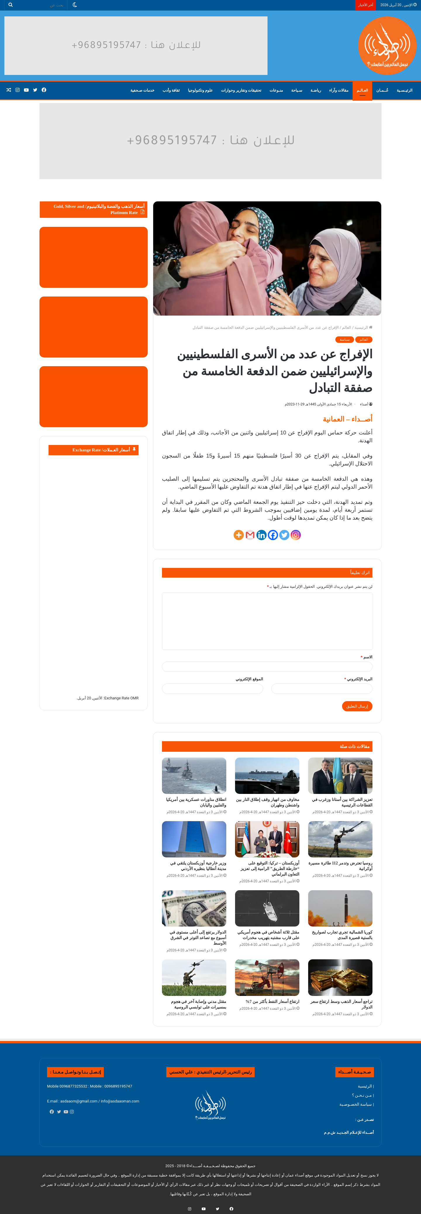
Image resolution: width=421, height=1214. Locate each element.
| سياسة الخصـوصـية (356, 1104)
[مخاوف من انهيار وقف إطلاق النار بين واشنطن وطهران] (267, 776)
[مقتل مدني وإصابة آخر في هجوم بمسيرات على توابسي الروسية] (194, 977)
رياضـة (315, 90)
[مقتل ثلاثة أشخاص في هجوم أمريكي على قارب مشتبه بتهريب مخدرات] (267, 908)
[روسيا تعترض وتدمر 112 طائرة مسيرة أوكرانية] (340, 839)
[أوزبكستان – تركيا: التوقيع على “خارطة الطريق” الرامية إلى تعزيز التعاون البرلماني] (267, 839)
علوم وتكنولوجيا (200, 90)
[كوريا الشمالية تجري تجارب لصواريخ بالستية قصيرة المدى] (340, 908)
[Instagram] (296, 535)
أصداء (364, 404)
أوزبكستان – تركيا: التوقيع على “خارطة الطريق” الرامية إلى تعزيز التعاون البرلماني (270, 868)
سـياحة (296, 90)
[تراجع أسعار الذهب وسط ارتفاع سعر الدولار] (340, 977)
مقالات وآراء (338, 90)
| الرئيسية (366, 1086)
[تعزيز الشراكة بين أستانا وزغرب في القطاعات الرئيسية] (340, 776)
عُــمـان (382, 90)
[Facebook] (273, 535)
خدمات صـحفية (142, 90)
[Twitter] (284, 535)
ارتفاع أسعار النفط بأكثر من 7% (273, 1001)
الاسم (366, 657)
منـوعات (276, 90)
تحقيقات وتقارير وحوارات (241, 90)
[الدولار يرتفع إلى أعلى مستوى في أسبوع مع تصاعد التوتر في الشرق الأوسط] (194, 908)
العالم (346, 327)
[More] (239, 535)
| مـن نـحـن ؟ (363, 1095)
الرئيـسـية (405, 90)
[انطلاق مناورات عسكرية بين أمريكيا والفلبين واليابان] (194, 776)
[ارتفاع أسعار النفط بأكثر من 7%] (267, 977)
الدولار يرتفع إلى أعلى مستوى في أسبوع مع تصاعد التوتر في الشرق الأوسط (198, 938)
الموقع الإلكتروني (249, 679)
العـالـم (362, 90)
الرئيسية (363, 327)
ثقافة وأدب (171, 90)
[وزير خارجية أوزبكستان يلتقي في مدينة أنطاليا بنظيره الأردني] (194, 839)
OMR (134, 698)
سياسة (345, 340)
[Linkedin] (261, 535)
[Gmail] (250, 535)
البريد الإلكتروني (358, 679)
